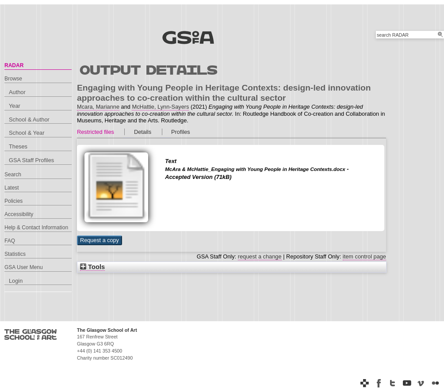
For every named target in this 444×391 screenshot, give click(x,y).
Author (17, 92)
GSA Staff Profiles (31, 160)
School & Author (29, 119)
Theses (18, 146)
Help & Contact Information (36, 227)
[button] (99, 240)
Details (142, 132)
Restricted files (95, 132)
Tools (92, 266)
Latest (11, 188)
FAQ (9, 241)
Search (12, 174)
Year (14, 105)
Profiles (180, 132)
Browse (13, 79)
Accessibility (18, 214)
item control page (364, 256)
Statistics (15, 254)
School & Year (26, 132)
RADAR (13, 65)
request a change (260, 256)
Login (16, 280)
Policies (13, 201)
